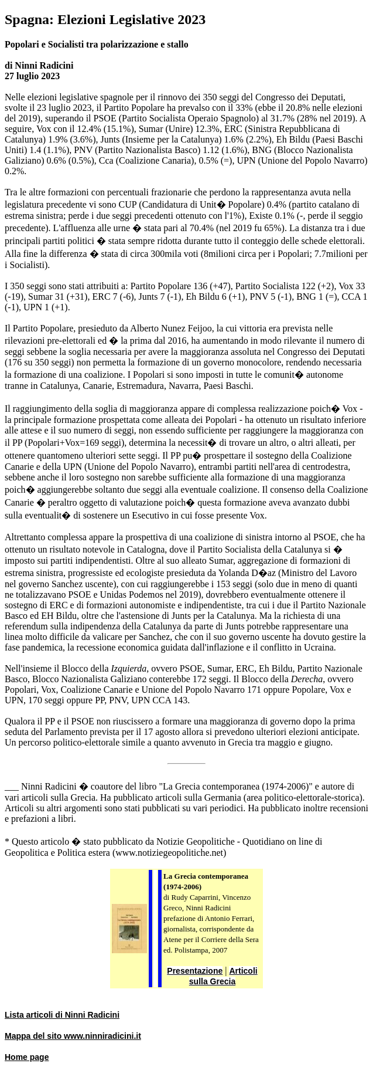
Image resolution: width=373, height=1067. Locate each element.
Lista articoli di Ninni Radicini (62, 1014)
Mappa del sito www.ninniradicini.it (73, 1036)
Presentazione (195, 970)
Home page (27, 1057)
